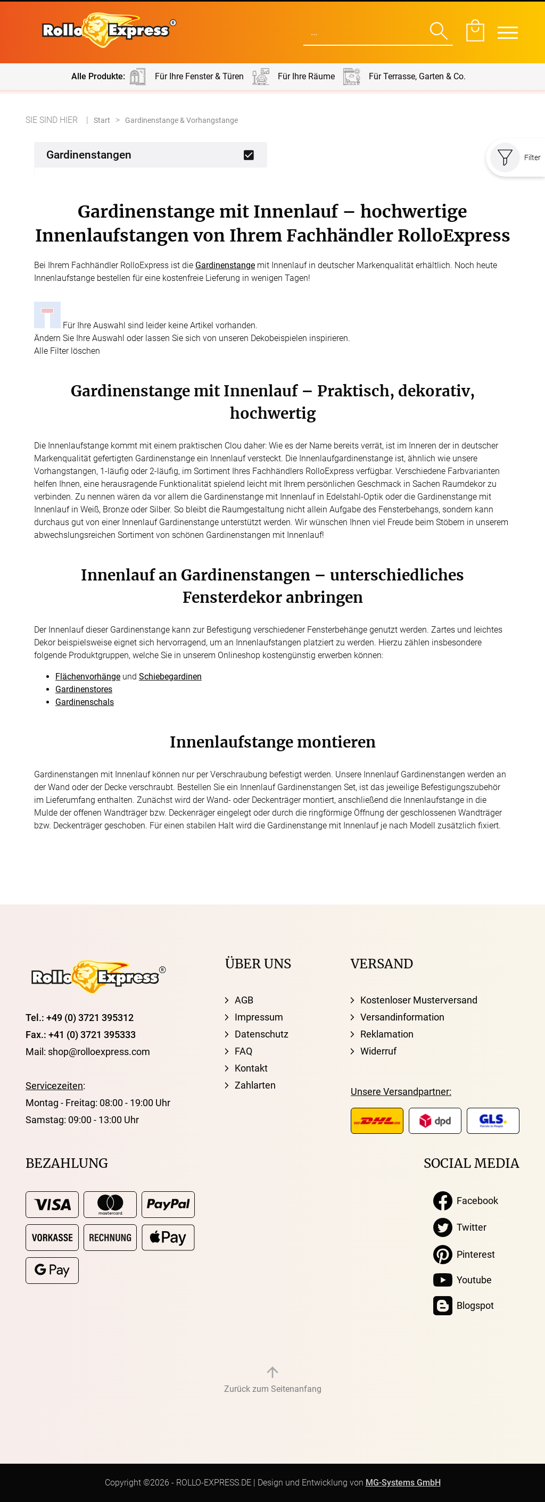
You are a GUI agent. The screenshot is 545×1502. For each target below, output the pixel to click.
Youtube (462, 1280)
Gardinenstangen (88, 154)
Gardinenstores (83, 689)
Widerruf (378, 1051)
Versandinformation (402, 1017)
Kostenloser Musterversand (418, 1000)
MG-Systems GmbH (403, 1483)
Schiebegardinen (170, 676)
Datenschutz (261, 1034)
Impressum (259, 1017)
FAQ (243, 1051)
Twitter (459, 1227)
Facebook (465, 1200)
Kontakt (251, 1068)
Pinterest (464, 1254)
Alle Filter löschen (67, 351)
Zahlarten (255, 1085)
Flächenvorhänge (87, 676)
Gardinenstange (225, 265)
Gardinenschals (84, 702)
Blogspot (463, 1305)
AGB (244, 1000)
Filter (515, 157)
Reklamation (387, 1034)
